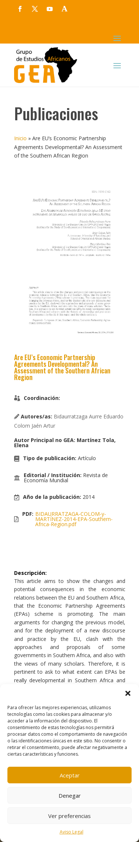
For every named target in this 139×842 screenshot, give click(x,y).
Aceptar (70, 775)
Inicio (20, 138)
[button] (128, 693)
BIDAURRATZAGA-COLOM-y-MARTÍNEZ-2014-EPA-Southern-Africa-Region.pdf (74, 519)
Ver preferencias (69, 815)
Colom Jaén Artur (34, 425)
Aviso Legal (71, 832)
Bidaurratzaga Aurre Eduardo (88, 416)
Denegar (70, 795)
